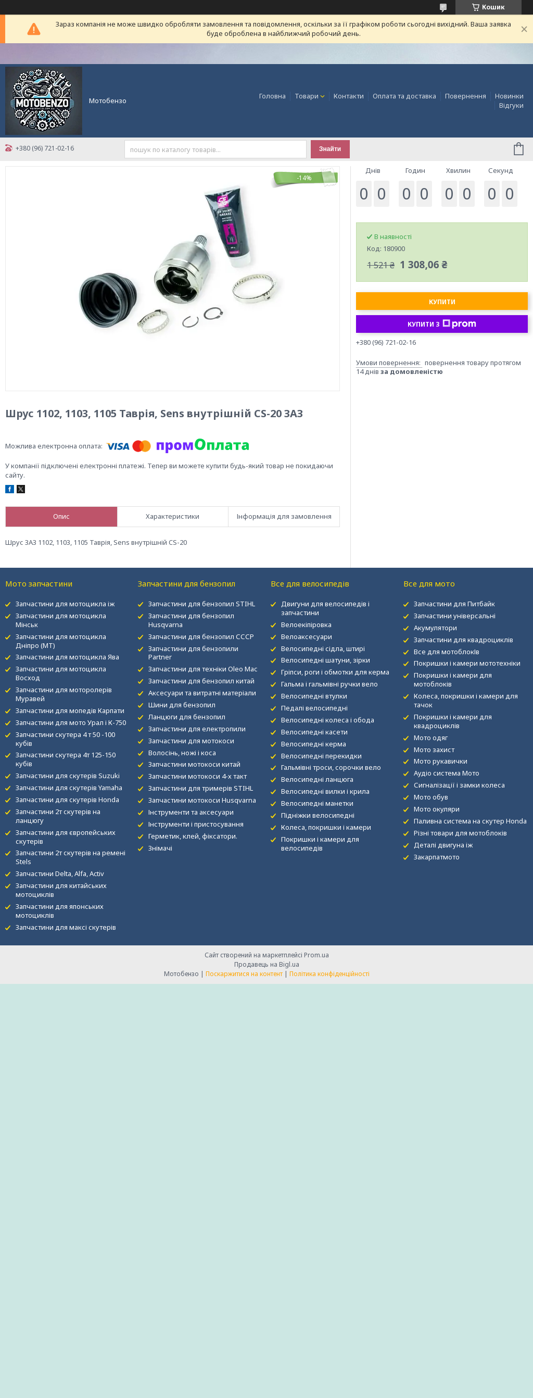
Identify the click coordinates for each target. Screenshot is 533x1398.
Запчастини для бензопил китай (201, 680)
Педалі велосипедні (314, 708)
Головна (272, 96)
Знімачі (160, 848)
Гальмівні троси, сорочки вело (331, 767)
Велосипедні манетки (317, 803)
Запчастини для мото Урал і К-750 (71, 722)
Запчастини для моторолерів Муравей (64, 694)
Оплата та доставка (404, 96)
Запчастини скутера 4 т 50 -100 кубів (65, 739)
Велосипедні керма (313, 743)
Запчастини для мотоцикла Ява (67, 656)
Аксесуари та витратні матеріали (202, 692)
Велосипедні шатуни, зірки (325, 660)
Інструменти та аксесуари (191, 812)
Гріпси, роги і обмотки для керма (335, 672)
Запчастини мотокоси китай (194, 764)
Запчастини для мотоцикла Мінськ (61, 620)
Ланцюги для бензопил (186, 716)
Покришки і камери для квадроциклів (453, 721)
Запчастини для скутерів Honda (67, 799)
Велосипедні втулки (314, 696)
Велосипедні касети (314, 732)
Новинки (509, 96)
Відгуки (511, 105)
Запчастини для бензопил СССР (201, 636)
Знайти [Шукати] (330, 149)
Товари (307, 96)
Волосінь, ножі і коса (182, 752)
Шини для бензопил (181, 704)
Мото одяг (431, 737)
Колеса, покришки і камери (326, 827)
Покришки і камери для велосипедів (320, 843)
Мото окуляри (437, 809)
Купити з (442, 324)
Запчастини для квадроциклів (463, 639)
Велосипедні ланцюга (317, 779)
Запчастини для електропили (197, 728)
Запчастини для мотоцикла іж (65, 603)
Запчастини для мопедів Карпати (70, 710)
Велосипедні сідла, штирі (323, 648)
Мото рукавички (440, 761)
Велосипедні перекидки (321, 755)
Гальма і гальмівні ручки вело (329, 684)
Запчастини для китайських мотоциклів (61, 890)
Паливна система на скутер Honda (470, 821)
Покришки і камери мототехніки (467, 663)
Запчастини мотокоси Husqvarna (202, 800)
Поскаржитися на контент (244, 973)
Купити (442, 301)
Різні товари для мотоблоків (460, 833)
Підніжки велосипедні (317, 815)
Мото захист (434, 749)
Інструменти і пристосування (196, 824)
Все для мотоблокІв (446, 651)
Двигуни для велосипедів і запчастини (325, 608)
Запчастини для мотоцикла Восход (61, 673)
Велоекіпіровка (306, 624)
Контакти (349, 96)
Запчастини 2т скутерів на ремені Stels (70, 857)
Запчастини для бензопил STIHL (201, 603)
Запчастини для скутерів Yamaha (69, 787)
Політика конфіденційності (329, 973)
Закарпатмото (437, 857)
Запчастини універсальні (455, 615)
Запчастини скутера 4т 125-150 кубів (66, 759)
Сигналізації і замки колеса (459, 785)
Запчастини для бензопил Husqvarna (191, 620)
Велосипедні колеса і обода (327, 720)
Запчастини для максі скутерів (66, 927)
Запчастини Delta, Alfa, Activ (60, 873)
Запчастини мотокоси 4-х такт (197, 776)
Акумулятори (435, 627)
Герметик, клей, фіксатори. (192, 836)
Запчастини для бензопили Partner (193, 653)
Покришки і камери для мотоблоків (453, 679)
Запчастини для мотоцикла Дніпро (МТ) (61, 641)
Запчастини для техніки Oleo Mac (202, 668)
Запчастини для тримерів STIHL (200, 788)
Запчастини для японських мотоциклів (60, 911)
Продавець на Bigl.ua (266, 964)
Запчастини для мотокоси (191, 740)
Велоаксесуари (306, 636)
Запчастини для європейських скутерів (66, 837)
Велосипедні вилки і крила (325, 791)
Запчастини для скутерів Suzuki (68, 775)
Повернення (465, 96)
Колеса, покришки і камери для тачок (466, 700)
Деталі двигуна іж (443, 845)
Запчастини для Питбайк (454, 603)
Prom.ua (316, 955)
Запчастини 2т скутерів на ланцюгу (58, 816)
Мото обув (431, 797)
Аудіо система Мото (446, 773)
